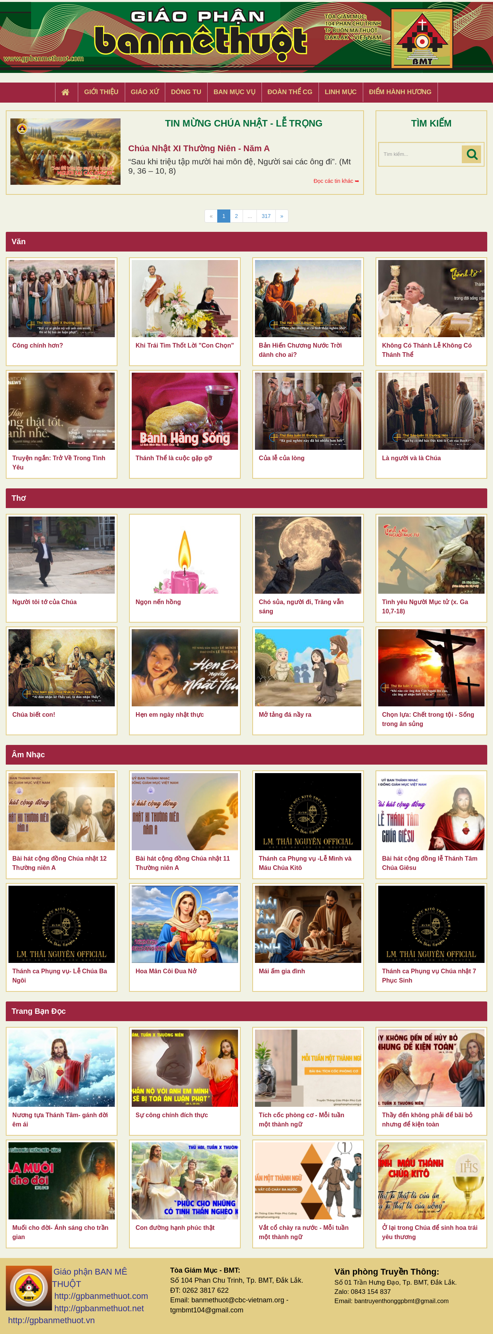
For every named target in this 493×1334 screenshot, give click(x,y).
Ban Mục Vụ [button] (234, 92)
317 (266, 216)
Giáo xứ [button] (145, 92)
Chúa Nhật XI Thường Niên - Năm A (199, 148)
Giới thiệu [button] (101, 92)
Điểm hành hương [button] (400, 92)
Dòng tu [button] (186, 92)
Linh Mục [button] (341, 92)
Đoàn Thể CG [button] (290, 92)
